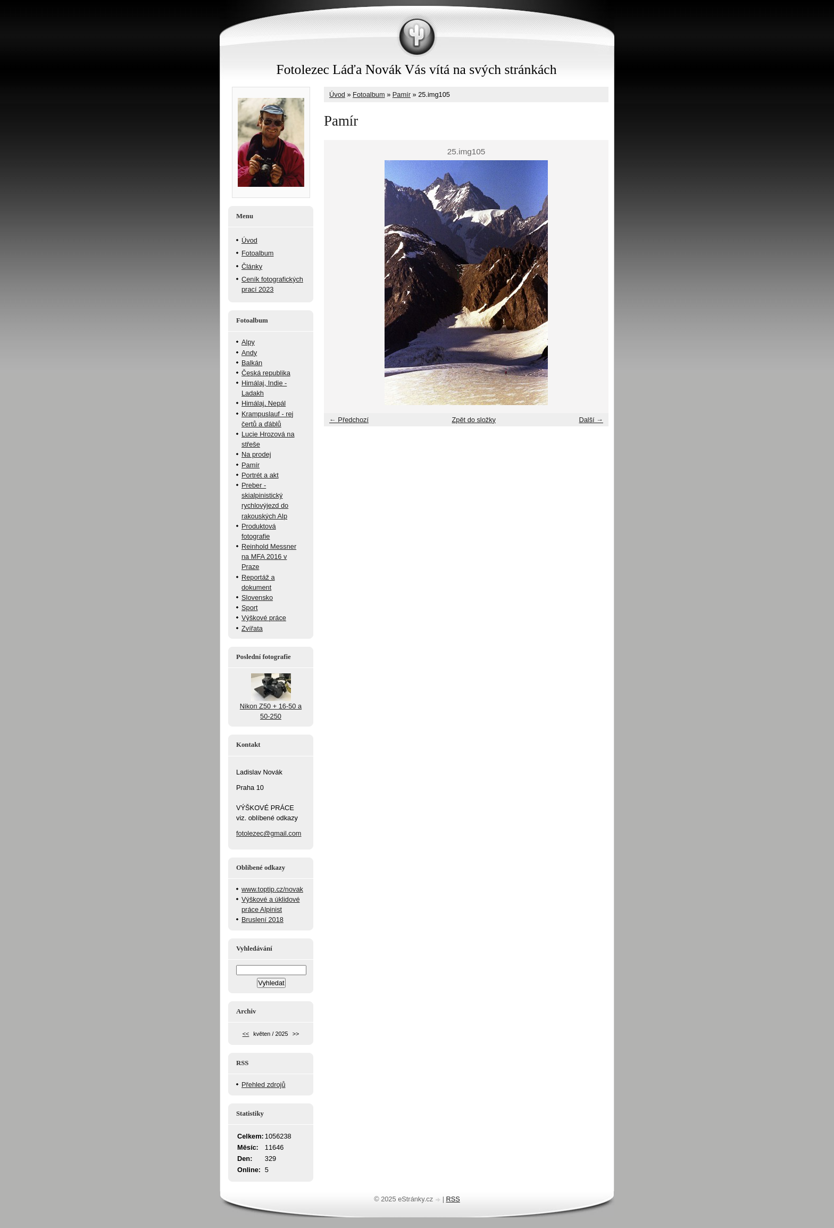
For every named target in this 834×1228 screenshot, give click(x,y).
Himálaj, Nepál (263, 403)
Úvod (337, 94)
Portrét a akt (260, 475)
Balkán (251, 363)
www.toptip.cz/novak (272, 889)
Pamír (402, 94)
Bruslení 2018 (262, 920)
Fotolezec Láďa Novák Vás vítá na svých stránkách (416, 69)
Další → (591, 420)
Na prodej (256, 454)
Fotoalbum (369, 94)
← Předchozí (349, 420)
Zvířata (252, 628)
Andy (249, 353)
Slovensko (257, 597)
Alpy (248, 342)
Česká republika (265, 373)
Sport (249, 608)
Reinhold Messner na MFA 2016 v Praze (268, 556)
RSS (453, 1199)
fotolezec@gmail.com (269, 833)
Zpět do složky (474, 420)
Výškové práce (263, 618)
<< (246, 1034)
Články (251, 266)
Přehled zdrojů (263, 1085)
